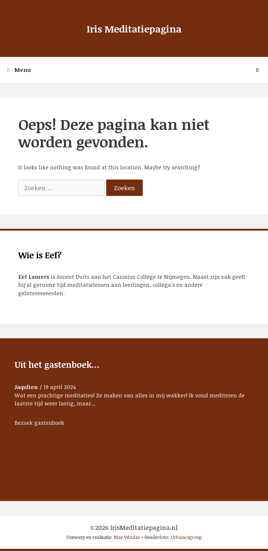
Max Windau (127, 537)
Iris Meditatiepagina (134, 28)
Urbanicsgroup (186, 537)
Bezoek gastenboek (39, 422)
